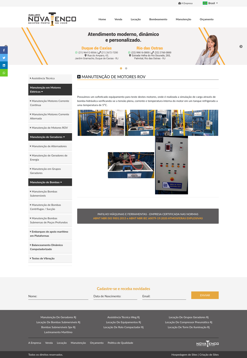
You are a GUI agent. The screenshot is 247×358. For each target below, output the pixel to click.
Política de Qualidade (120, 342)
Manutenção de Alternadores (48, 146)
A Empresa (185, 3)
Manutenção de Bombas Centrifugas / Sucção (45, 206)
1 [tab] (121, 68)
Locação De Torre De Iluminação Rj (189, 327)
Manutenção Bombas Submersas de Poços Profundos (49, 220)
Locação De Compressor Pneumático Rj (188, 322)
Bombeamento (158, 19)
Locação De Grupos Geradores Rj (188, 317)
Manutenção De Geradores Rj (58, 317)
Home (102, 19)
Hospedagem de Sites (184, 354)
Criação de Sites (209, 354)
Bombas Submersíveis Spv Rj (58, 327)
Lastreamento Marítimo (58, 332)
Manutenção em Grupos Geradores (45, 170)
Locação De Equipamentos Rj (123, 322)
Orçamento (207, 19)
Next (241, 46)
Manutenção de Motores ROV (49, 127)
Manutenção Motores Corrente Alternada (49, 116)
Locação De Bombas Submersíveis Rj (58, 322)
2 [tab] (126, 68)
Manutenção (183, 19)
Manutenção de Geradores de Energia (48, 157)
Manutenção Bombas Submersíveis (43, 193)
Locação (136, 19)
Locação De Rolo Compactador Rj (123, 327)
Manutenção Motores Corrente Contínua (49, 103)
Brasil (209, 3)
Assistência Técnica (42, 78)
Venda (118, 19)
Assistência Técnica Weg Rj (123, 317)
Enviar (205, 295)
